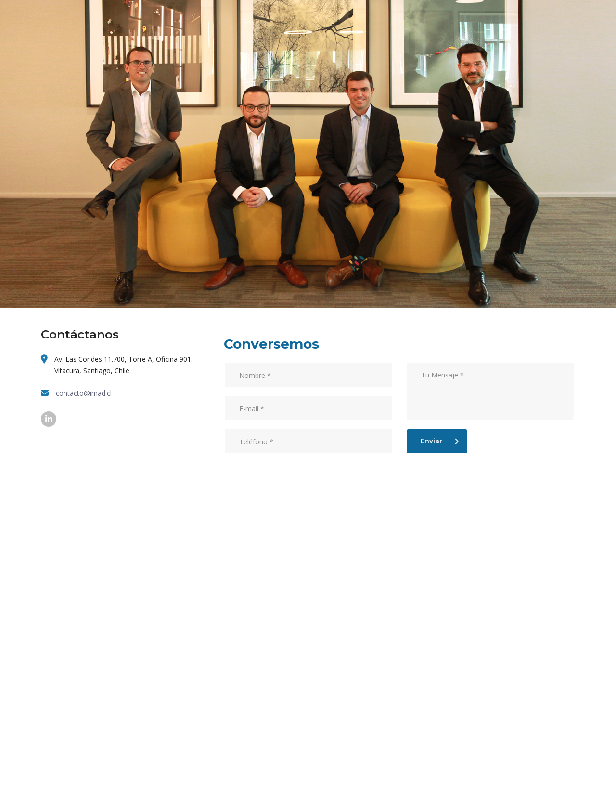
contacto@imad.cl (84, 393)
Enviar (439, 441)
